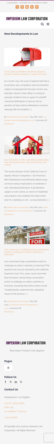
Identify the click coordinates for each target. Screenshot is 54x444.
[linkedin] (16, 382)
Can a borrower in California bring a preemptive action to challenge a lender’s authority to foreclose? (26, 252)
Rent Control (27, 211)
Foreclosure (14, 305)
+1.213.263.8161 (10, 417)
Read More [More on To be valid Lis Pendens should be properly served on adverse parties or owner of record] (8, 124)
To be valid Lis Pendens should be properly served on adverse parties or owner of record (25, 73)
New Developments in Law (23, 120)
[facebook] (5, 382)
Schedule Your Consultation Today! (34, 3)
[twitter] (11, 382)
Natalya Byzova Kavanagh (17, 117)
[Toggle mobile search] (42, 24)
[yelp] (21, 382)
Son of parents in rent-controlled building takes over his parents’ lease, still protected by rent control (26, 162)
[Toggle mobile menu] (48, 24)
